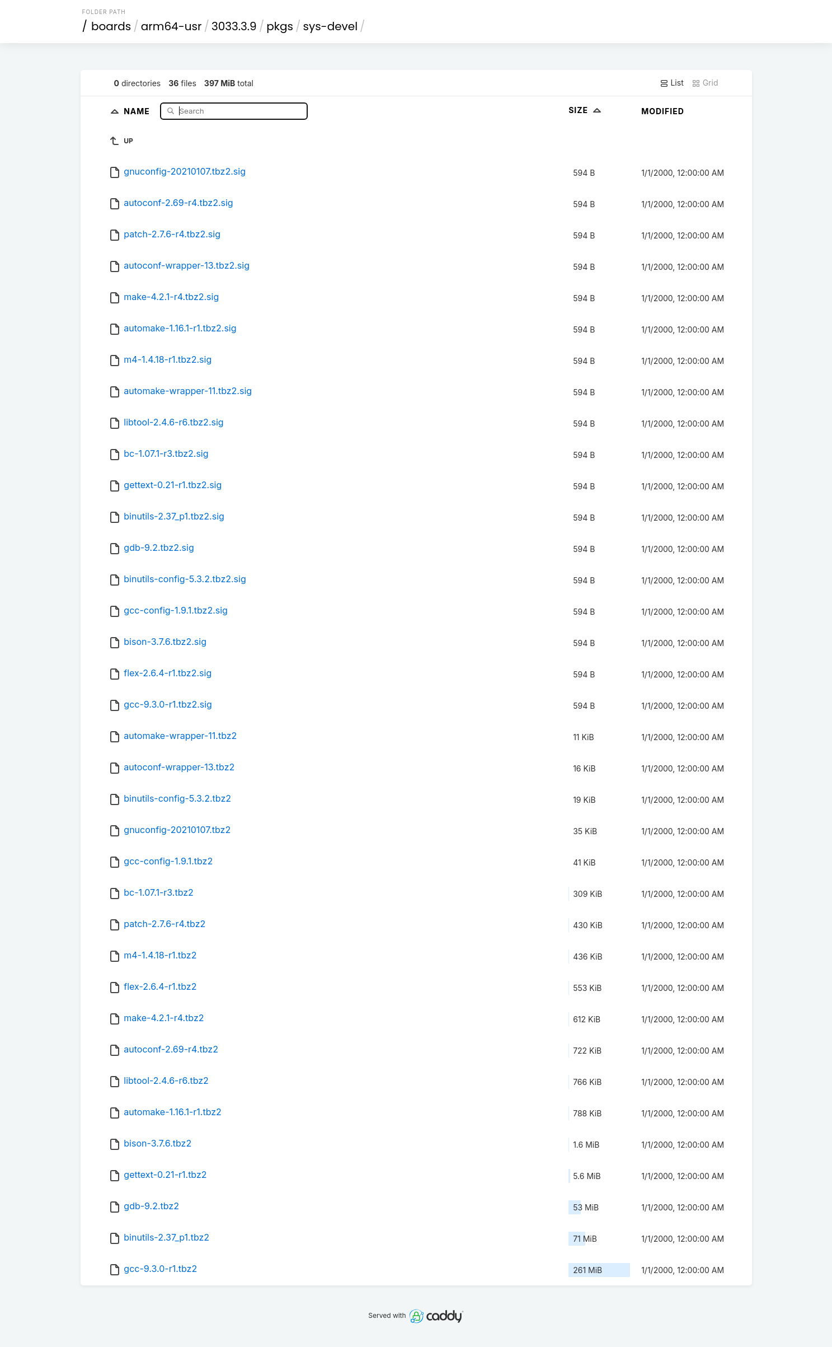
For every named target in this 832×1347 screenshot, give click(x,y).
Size (586, 110)
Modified (662, 111)
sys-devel (330, 26)
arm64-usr (171, 26)
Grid (705, 83)
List (672, 83)
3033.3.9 (234, 26)
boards (111, 26)
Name (138, 110)
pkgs (279, 26)
